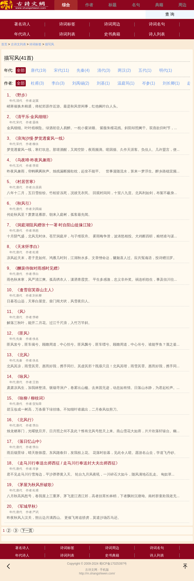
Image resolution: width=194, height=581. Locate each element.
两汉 (124, 70)
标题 (112, 5)
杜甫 (37, 83)
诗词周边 (112, 24)
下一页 (27, 530)
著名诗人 (22, 24)
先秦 (83, 70)
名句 (136, 5)
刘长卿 (171, 83)
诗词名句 (157, 24)
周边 (182, 5)
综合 (66, 5)
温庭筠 (126, 83)
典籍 (159, 5)
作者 (89, 5)
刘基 (103, 83)
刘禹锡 (80, 83)
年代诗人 (22, 34)
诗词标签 (67, 24)
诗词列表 (67, 34)
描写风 (49, 44)
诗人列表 (157, 34)
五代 (145, 70)
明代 (165, 70)
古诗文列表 (18, 44)
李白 (58, 83)
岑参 (148, 83)
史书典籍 (112, 34)
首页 (4, 44)
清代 (103, 70)
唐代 (38, 70)
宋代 (61, 70)
